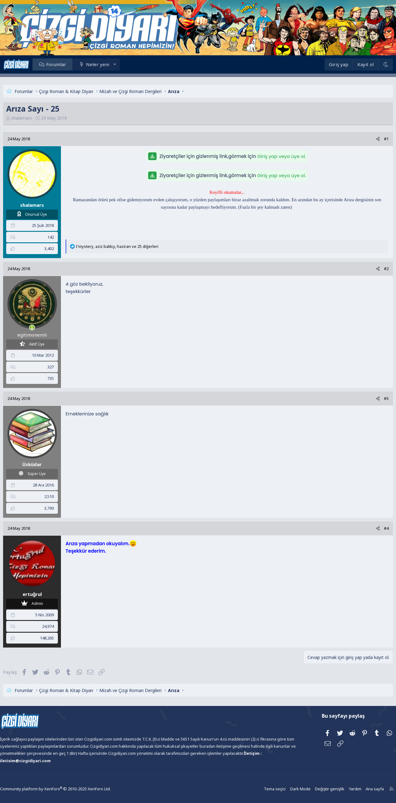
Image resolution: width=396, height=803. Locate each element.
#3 (372, 398)
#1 (372, 139)
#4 (372, 528)
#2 (372, 268)
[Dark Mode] (371, 64)
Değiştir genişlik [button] (313, 789)
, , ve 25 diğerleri (131, 246)
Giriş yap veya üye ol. (281, 156)
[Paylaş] (364, 139)
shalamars (35, 118)
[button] (128, 64)
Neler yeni (111, 64)
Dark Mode (285, 789)
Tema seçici (260, 789)
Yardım (337, 789)
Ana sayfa (356, 789)
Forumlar (70, 64)
